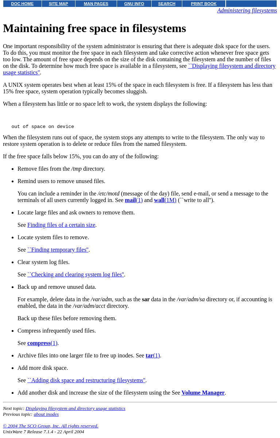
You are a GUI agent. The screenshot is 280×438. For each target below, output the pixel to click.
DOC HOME (22, 3)
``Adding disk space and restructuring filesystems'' (86, 383)
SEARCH (166, 3)
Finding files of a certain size (61, 228)
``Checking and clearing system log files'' (75, 278)
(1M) (165, 203)
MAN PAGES (96, 3)
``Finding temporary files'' (58, 253)
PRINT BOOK (204, 3)
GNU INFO (134, 3)
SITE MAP (58, 3)
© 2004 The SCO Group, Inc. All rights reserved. (50, 429)
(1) (134, 203)
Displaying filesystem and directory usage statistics (75, 411)
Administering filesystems (247, 10)
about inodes (46, 417)
